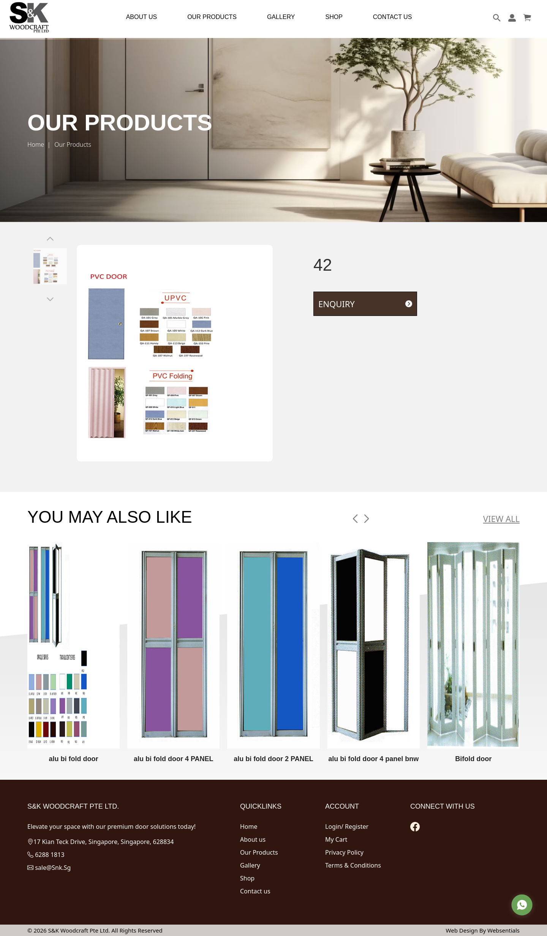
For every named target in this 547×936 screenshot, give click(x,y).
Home (35, 144)
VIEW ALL (501, 518)
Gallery (250, 865)
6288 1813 (46, 854)
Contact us (255, 891)
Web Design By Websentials (483, 930)
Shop (247, 878)
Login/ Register (346, 826)
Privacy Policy (344, 852)
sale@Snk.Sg (49, 867)
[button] (355, 518)
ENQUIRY (365, 303)
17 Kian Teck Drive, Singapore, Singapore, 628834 (100, 842)
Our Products (259, 852)
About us (253, 839)
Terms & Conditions (353, 865)
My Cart (336, 839)
